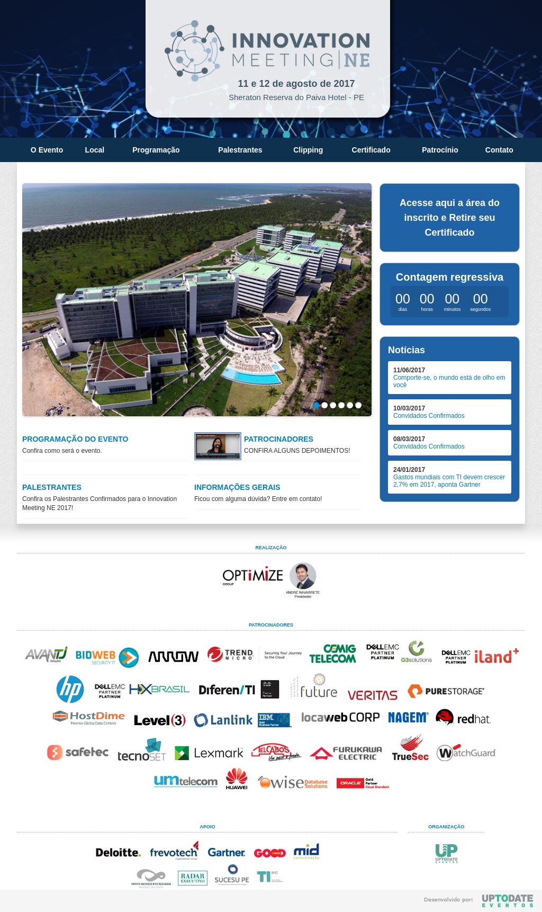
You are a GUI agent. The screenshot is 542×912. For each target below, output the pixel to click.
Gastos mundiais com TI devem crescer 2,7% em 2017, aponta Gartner (449, 480)
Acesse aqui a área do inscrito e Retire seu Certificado (450, 218)
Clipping (308, 150)
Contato (499, 150)
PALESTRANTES (52, 487)
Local (95, 150)
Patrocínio (440, 150)
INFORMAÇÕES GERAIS (237, 487)
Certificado (371, 150)
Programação (155, 150)
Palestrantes (240, 150)
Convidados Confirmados (429, 415)
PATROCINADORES (278, 439)
